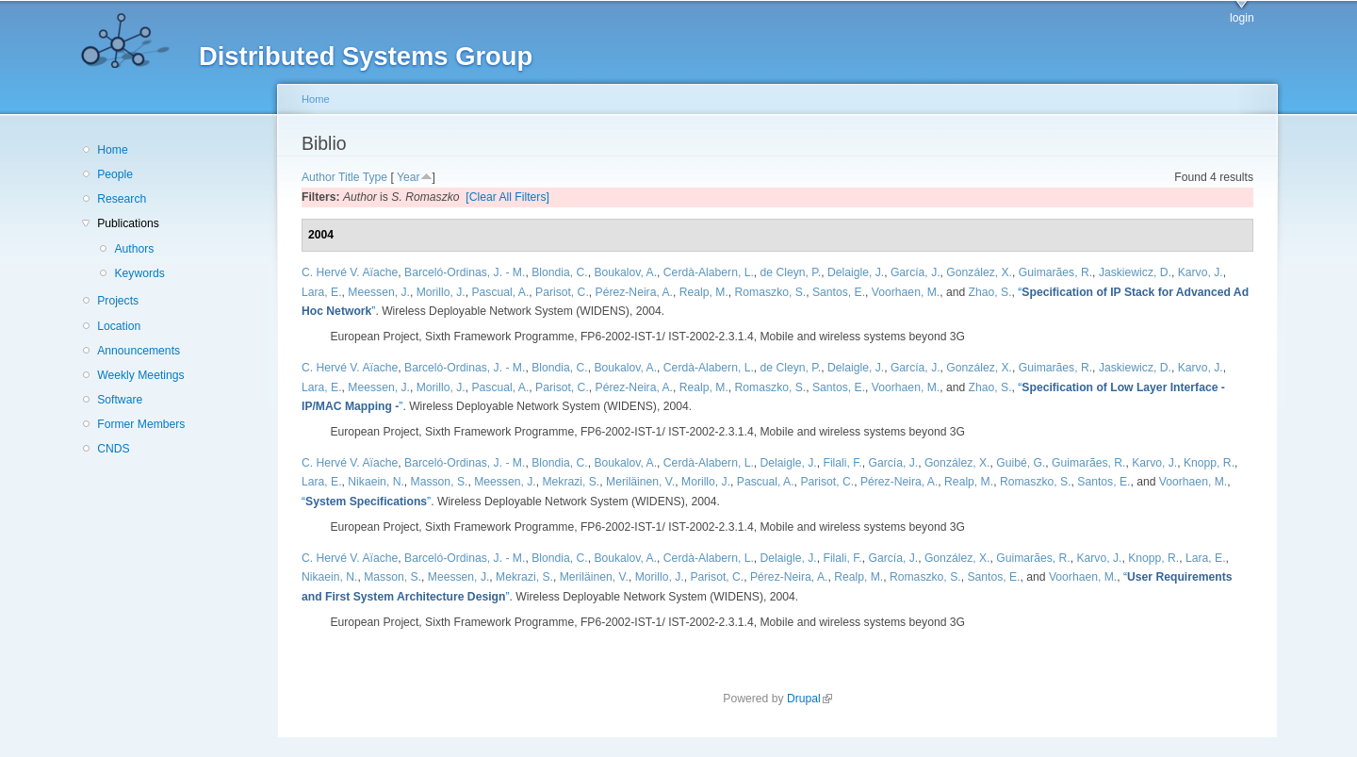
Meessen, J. (379, 292)
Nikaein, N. (375, 481)
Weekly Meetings (140, 375)
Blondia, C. (559, 272)
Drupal (809, 698)
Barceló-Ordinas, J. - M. (464, 272)
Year (408, 177)
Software (119, 399)
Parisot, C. (562, 292)
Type (375, 177)
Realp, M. (703, 292)
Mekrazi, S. (570, 481)
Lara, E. (322, 292)
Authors (134, 248)
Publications (128, 223)
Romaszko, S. (771, 292)
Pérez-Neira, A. (634, 292)
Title (349, 177)
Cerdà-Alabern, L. (708, 272)
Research (121, 199)
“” (366, 501)
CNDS (113, 448)
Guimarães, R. (1055, 272)
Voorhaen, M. (906, 292)
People (115, 174)
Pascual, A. (500, 292)
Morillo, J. (441, 292)
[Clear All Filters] (507, 197)
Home (112, 149)
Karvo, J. (1200, 272)
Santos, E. (838, 292)
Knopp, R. (1209, 462)
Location (118, 326)
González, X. (979, 272)
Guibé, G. (1020, 462)
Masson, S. (439, 481)
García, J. (915, 272)
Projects (118, 300)
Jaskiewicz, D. (1135, 272)
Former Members (141, 424)
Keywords (139, 273)
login (1242, 18)
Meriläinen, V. (640, 481)
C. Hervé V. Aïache (350, 272)
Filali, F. (842, 462)
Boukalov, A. (625, 272)
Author (318, 177)
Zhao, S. (990, 292)
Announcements (138, 350)
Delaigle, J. (855, 272)
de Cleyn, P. (791, 272)
